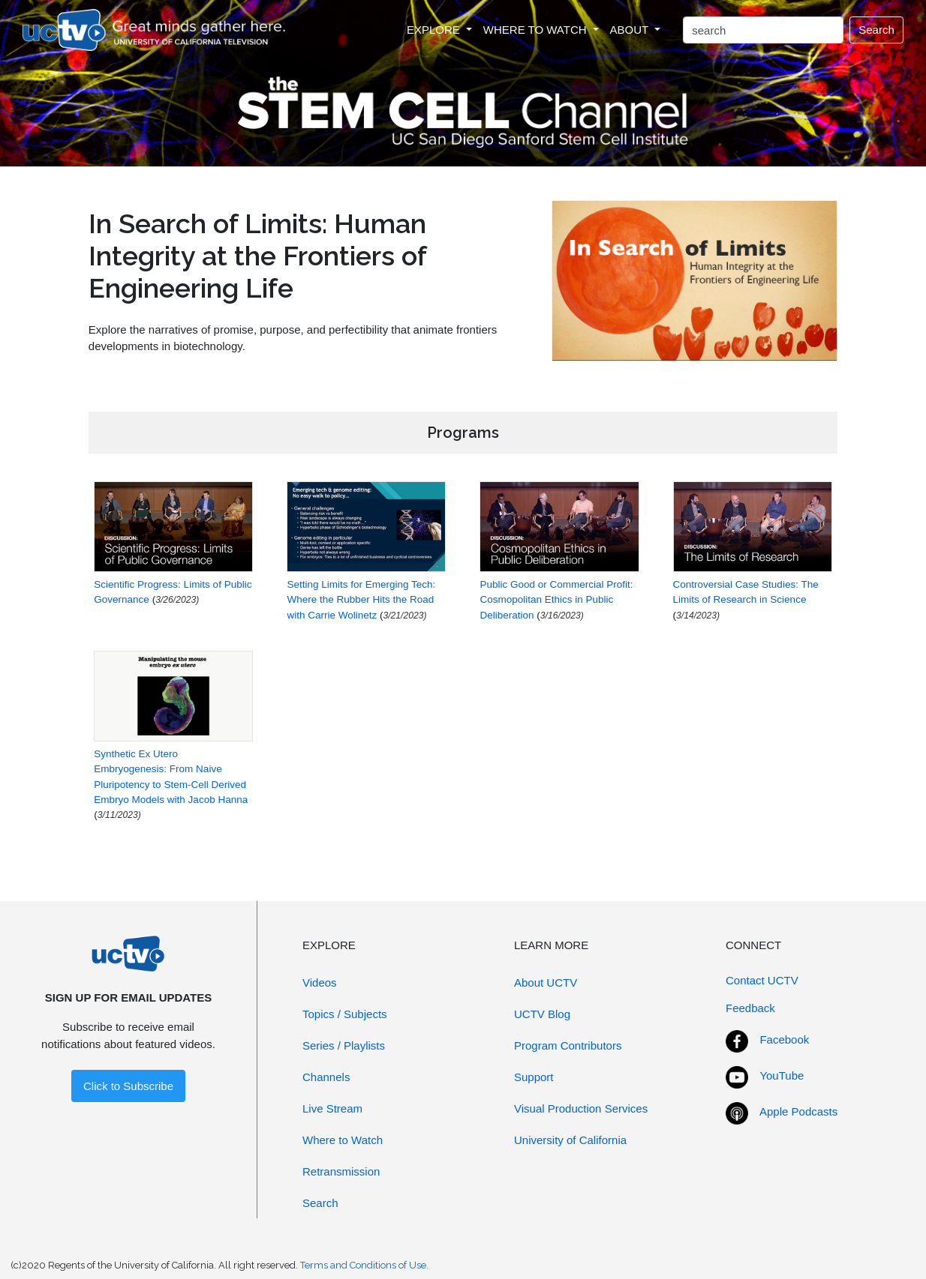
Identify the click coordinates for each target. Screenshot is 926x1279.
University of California (570, 1140)
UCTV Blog (542, 1014)
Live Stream (332, 1108)
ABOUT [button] (631, 29)
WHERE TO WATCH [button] (536, 29)
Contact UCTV (762, 980)
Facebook (784, 1039)
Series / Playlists (343, 1045)
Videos (319, 982)
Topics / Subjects (344, 1014)
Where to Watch (342, 1140)
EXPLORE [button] (435, 29)
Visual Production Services (581, 1108)
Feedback (750, 1008)
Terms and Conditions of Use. (364, 1265)
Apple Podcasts (798, 1111)
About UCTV (545, 982)
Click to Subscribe (128, 1086)
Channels (326, 1077)
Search (876, 29)
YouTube (781, 1075)
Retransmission (341, 1171)
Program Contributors (567, 1045)
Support (534, 1077)
